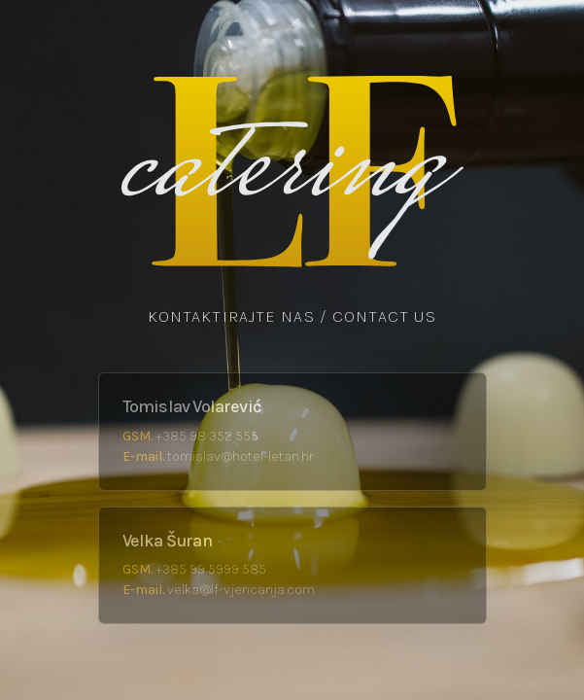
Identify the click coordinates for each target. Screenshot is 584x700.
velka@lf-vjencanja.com (241, 589)
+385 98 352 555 (206, 436)
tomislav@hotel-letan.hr (240, 456)
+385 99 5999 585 (210, 569)
